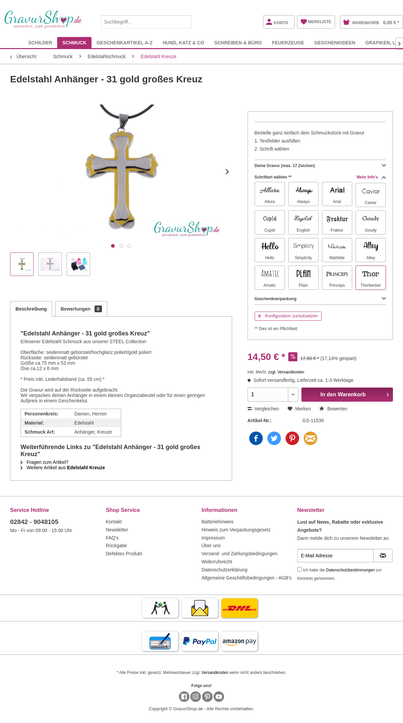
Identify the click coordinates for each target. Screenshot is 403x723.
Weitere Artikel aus (63, 467)
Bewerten (333, 408)
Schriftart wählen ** (320, 177)
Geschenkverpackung (320, 299)
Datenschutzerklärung (224, 569)
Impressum (213, 537)
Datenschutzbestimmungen (350, 570)
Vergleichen (263, 408)
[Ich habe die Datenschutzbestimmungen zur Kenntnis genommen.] (299, 569)
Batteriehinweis (217, 521)
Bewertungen (81, 309)
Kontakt (114, 521)
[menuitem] (146, 21)
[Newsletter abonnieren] (383, 555)
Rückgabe (116, 545)
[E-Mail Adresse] (335, 555)
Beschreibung (31, 309)
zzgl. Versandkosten (286, 372)
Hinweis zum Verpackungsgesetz (236, 529)
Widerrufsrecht (217, 561)
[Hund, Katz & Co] (183, 42)
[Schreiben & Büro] (238, 42)
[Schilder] (40, 42)
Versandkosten (215, 672)
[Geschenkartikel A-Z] (124, 42)
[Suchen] (184, 22)
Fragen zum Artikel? (44, 462)
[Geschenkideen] (334, 42)
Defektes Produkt (124, 553)
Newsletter (117, 529)
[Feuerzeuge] (288, 42)
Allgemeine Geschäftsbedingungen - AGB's (247, 577)
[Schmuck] (74, 42)
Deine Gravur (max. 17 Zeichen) (320, 166)
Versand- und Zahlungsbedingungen (240, 553)
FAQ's (112, 537)
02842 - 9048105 (34, 521)
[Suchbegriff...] (146, 22)
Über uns (211, 545)
